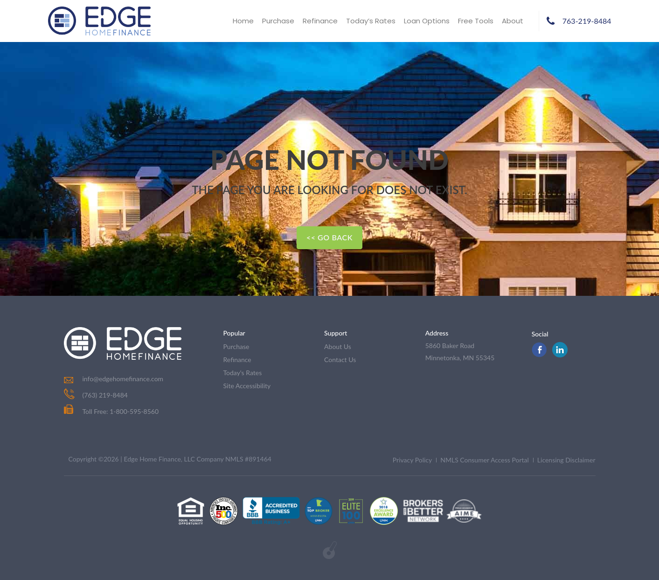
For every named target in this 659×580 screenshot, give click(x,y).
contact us (340, 359)
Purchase (278, 21)
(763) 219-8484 (105, 395)
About (512, 21)
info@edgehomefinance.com (123, 379)
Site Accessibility (247, 386)
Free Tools (475, 21)
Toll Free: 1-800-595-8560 (111, 411)
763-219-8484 (586, 20)
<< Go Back (329, 237)
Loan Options (427, 21)
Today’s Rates (370, 21)
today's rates (242, 373)
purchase (236, 346)
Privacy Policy (412, 460)
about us (337, 346)
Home (243, 21)
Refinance (320, 21)
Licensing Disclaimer (566, 460)
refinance (237, 359)
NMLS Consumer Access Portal (484, 460)
